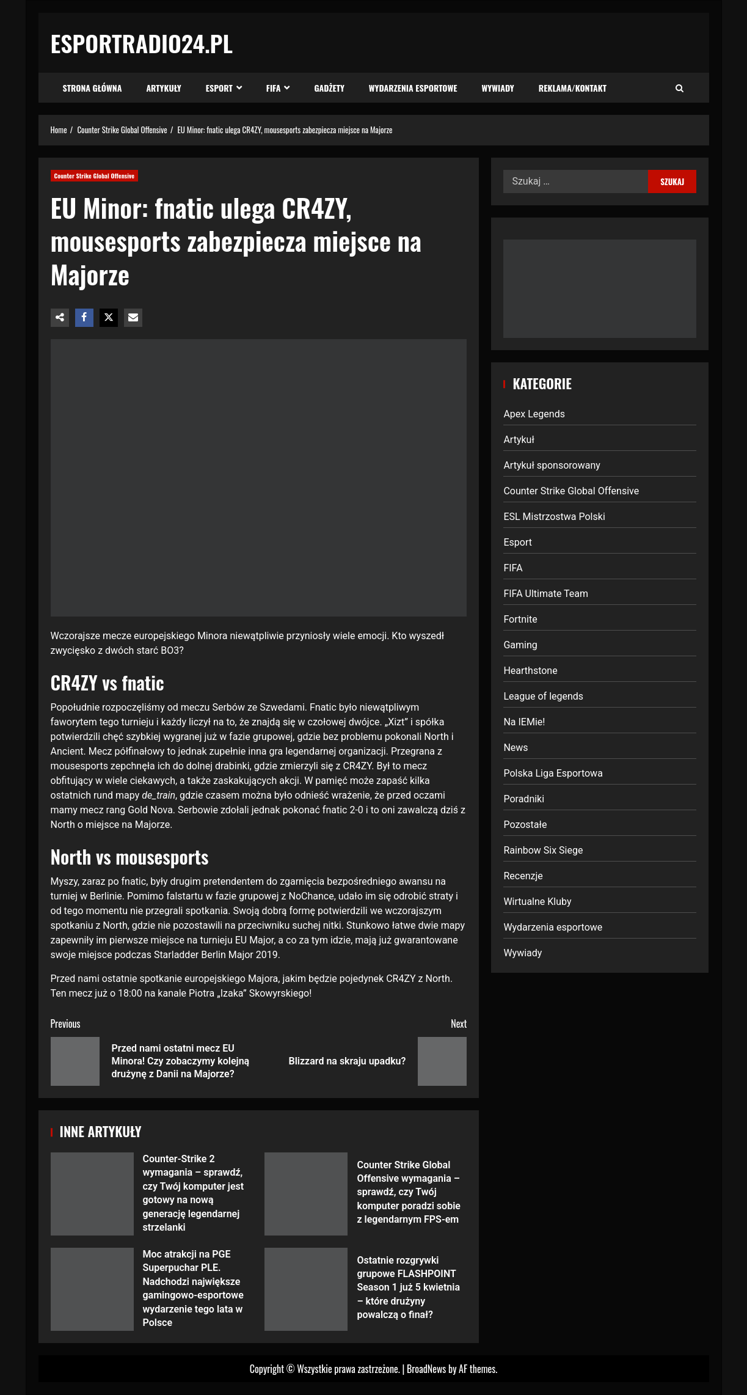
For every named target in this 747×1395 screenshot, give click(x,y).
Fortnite (520, 619)
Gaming (520, 645)
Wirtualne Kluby (537, 901)
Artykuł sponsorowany (551, 465)
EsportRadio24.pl (142, 43)
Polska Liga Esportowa (552, 773)
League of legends (543, 696)
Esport (219, 87)
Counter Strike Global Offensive (94, 175)
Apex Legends (534, 414)
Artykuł (518, 439)
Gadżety (329, 87)
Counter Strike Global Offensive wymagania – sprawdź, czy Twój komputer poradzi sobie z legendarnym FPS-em (306, 1194)
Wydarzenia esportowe (413, 87)
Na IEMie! (524, 722)
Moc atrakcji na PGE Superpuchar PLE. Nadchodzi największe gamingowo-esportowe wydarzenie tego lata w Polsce (92, 1289)
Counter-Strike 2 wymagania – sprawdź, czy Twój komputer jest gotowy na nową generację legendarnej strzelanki (92, 1194)
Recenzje (522, 876)
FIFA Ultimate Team (545, 593)
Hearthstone (530, 670)
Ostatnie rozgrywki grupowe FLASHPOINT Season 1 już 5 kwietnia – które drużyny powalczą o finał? (306, 1289)
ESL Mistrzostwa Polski (554, 516)
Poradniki (523, 799)
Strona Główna (92, 87)
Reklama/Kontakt (573, 87)
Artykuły (163, 87)
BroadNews (426, 1368)
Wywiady (498, 87)
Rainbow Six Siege (543, 850)
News (515, 747)
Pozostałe (525, 824)
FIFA (273, 87)
